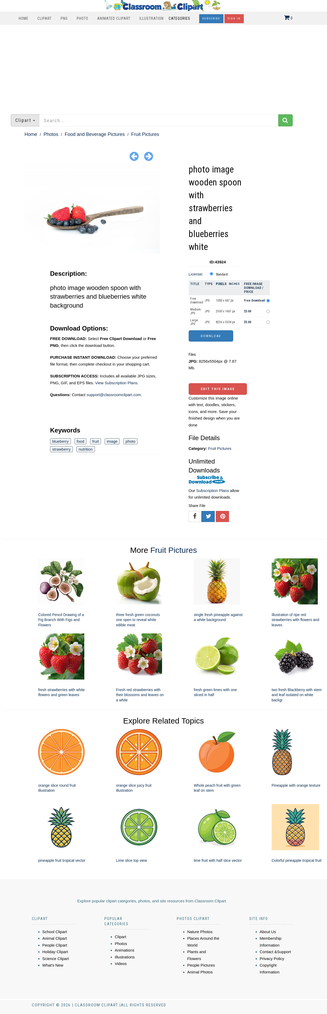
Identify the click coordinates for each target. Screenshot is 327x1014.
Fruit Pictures (145, 134)
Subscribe (211, 18)
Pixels (221, 284)
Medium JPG (195, 311)
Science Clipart (55, 958)
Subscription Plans (212, 490)
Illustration (151, 18)
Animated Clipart (113, 18)
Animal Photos (200, 972)
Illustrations (125, 957)
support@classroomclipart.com (113, 394)
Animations (124, 950)
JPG (207, 300)
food (80, 441)
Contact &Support (275, 951)
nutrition (85, 449)
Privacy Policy (272, 958)
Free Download (196, 300)
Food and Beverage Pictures (95, 134)
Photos (50, 134)
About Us (268, 931)
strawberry (61, 449)
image (112, 441)
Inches (234, 284)
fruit (95, 441)
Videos (121, 963)
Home (23, 18)
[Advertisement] (164, 67)
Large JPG (194, 322)
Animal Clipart (54, 938)
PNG (64, 18)
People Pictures (201, 965)
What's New (53, 965)
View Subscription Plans (116, 383)
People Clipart (54, 945)
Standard (222, 274)
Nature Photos (200, 931)
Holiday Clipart (55, 951)
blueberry (60, 441)
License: (196, 274)
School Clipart (54, 931)
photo (130, 441)
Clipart (44, 18)
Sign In (234, 18)
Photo (82, 18)
